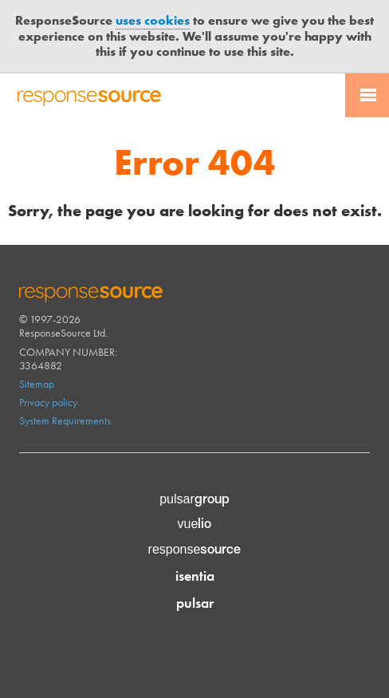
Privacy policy (48, 402)
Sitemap (36, 384)
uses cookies (153, 20)
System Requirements (65, 420)
